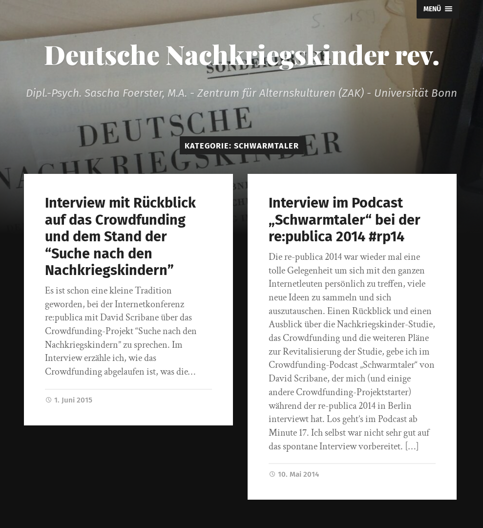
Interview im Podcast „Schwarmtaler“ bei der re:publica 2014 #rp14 (344, 219)
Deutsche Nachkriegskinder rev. (242, 54)
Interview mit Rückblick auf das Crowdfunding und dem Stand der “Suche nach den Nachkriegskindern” (120, 236)
